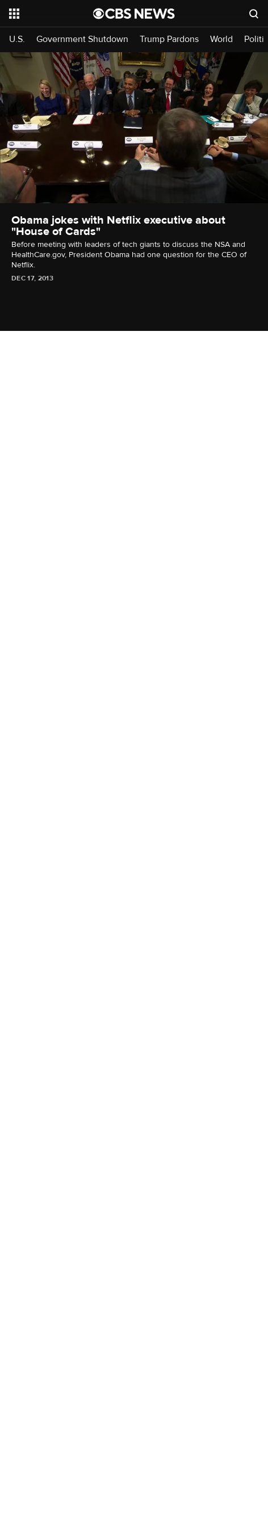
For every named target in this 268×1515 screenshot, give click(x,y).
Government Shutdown (82, 39)
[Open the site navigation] (51, 14)
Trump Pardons (169, 39)
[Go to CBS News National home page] (134, 13)
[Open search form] (254, 14)
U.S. (17, 39)
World (221, 39)
